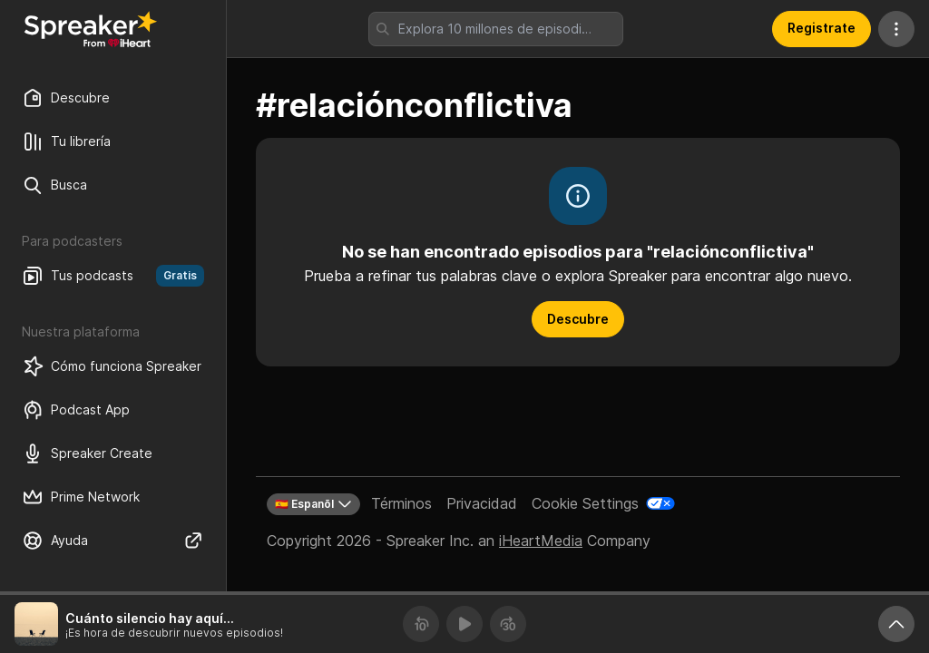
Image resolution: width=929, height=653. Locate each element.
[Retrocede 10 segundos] (421, 624)
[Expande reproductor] (896, 624)
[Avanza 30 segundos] (508, 624)
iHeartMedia (540, 540)
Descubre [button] (578, 318)
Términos (401, 503)
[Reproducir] (464, 624)
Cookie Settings (585, 503)
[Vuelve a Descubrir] (91, 29)
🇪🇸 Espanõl (313, 504)
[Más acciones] (896, 29)
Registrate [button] (821, 27)
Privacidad (481, 503)
